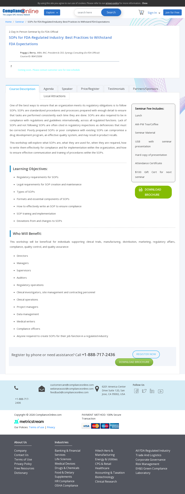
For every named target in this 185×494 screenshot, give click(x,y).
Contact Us (21, 455)
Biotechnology (104, 477)
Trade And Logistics (148, 455)
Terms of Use (23, 459)
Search (111, 12)
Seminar (19, 21)
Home (8, 21)
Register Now (146, 354)
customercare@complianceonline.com (72, 384)
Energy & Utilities (106, 459)
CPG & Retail (103, 464)
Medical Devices (65, 464)
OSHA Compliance (66, 485)
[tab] (22, 89)
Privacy (51, 427)
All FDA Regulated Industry (153, 450)
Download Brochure (153, 192)
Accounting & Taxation (110, 473)
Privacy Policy (23, 464)
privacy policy (112, 3)
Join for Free (172, 12)
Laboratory (143, 473)
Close (144, 3)
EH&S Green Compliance (151, 468)
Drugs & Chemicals (67, 468)
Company (20, 450)
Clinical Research (106, 481)
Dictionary (21, 473)
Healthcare (102, 468)
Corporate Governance (151, 460)
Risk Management (147, 464)
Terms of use (36, 427)
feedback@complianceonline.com (69, 392)
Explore (52, 12)
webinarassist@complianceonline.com (72, 388)
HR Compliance (64, 481)
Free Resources (24, 468)
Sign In (154, 13)
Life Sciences (63, 459)
